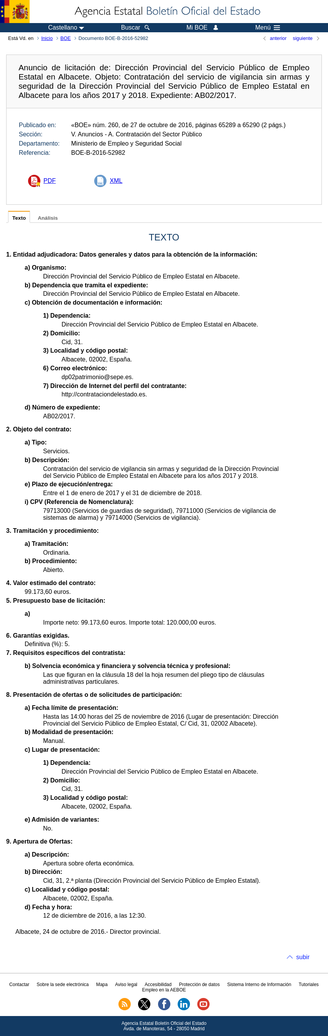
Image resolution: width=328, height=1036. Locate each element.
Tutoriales (309, 984)
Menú (267, 28)
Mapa (102, 984)
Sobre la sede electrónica (62, 984)
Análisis (48, 218)
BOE (65, 38)
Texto (19, 218)
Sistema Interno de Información (259, 984)
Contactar (19, 984)
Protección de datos (199, 984)
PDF (49, 180)
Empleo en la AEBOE (164, 990)
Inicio (47, 38)
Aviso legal (126, 984)
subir (303, 957)
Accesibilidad (158, 984)
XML (116, 180)
